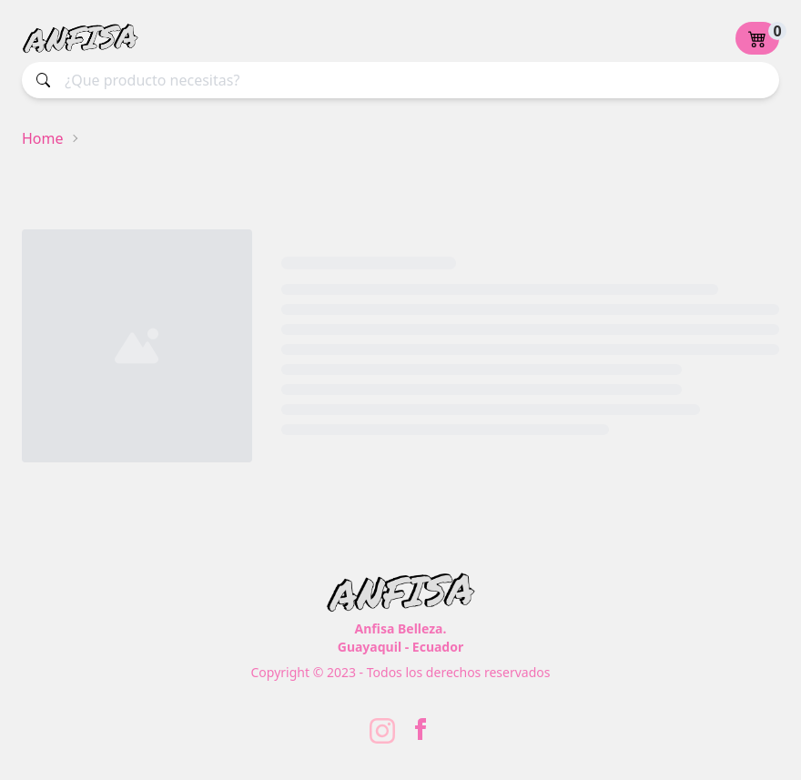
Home (43, 138)
